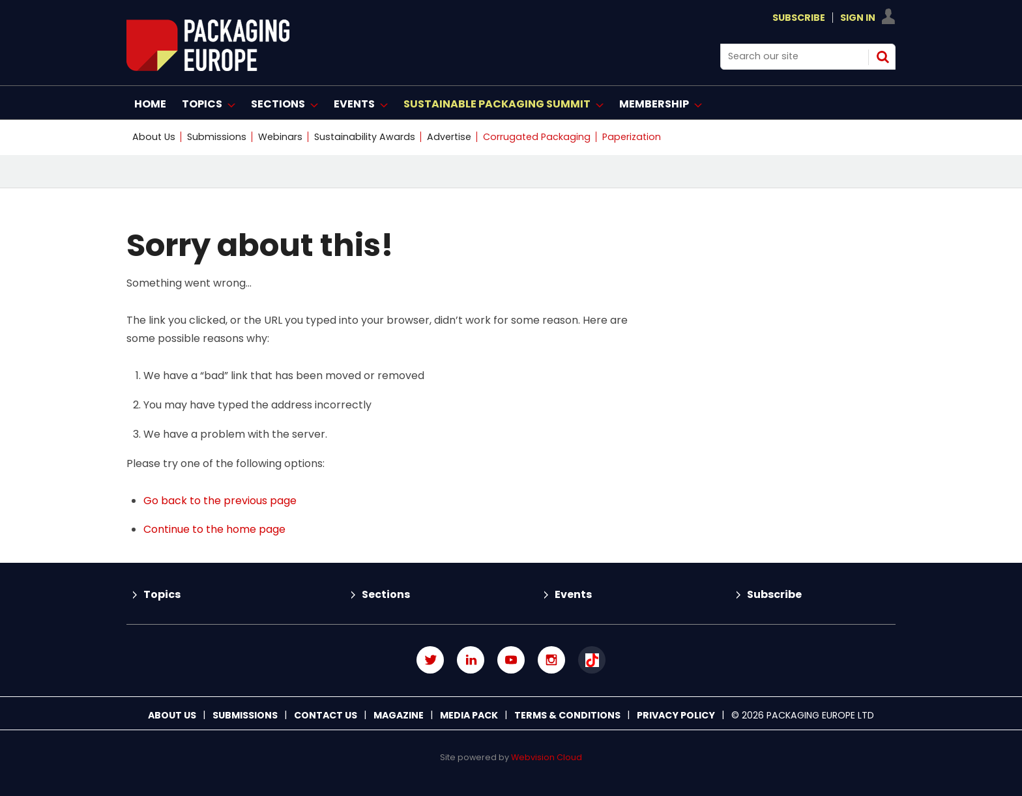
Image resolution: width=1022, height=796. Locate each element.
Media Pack (469, 715)
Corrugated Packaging (537, 136)
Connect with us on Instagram (551, 660)
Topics (162, 594)
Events (573, 594)
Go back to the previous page (220, 500)
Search (882, 56)
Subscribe (798, 17)
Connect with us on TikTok (592, 660)
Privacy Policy (676, 715)
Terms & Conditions (567, 715)
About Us (153, 136)
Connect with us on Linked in (470, 660)
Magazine (398, 715)
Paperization (631, 136)
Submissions (216, 136)
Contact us (325, 715)
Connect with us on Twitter (430, 660)
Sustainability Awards (364, 136)
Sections (386, 594)
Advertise (449, 136)
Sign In (857, 17)
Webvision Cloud (546, 757)
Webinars (280, 136)
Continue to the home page (214, 529)
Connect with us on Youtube (511, 660)
